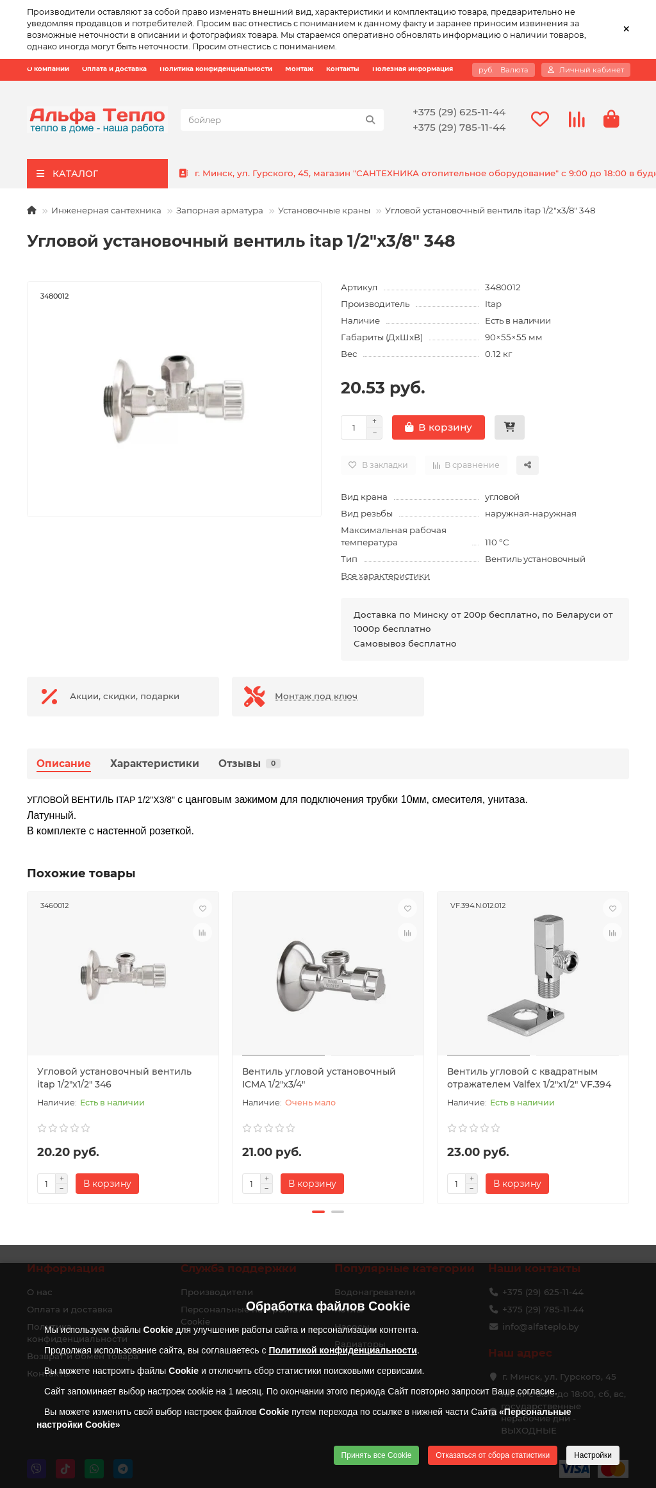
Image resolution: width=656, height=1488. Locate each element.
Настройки (593, 1455)
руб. (504, 69)
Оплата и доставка (114, 69)
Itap (493, 304)
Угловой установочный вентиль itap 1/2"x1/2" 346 (114, 1078)
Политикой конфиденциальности (342, 1350)
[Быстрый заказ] (510, 427)
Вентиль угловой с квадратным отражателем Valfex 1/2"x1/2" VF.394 (529, 1078)
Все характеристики (385, 575)
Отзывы (249, 763)
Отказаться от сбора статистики (493, 1455)
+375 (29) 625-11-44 (459, 112)
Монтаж (299, 69)
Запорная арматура (219, 210)
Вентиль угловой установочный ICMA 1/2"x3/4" (319, 1078)
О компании (48, 69)
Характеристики (154, 763)
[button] (318, 1212)
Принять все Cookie (376, 1455)
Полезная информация (412, 69)
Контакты (342, 69)
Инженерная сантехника (106, 210)
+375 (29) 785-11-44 (459, 127)
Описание (64, 763)
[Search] (282, 120)
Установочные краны (324, 210)
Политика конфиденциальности (216, 69)
